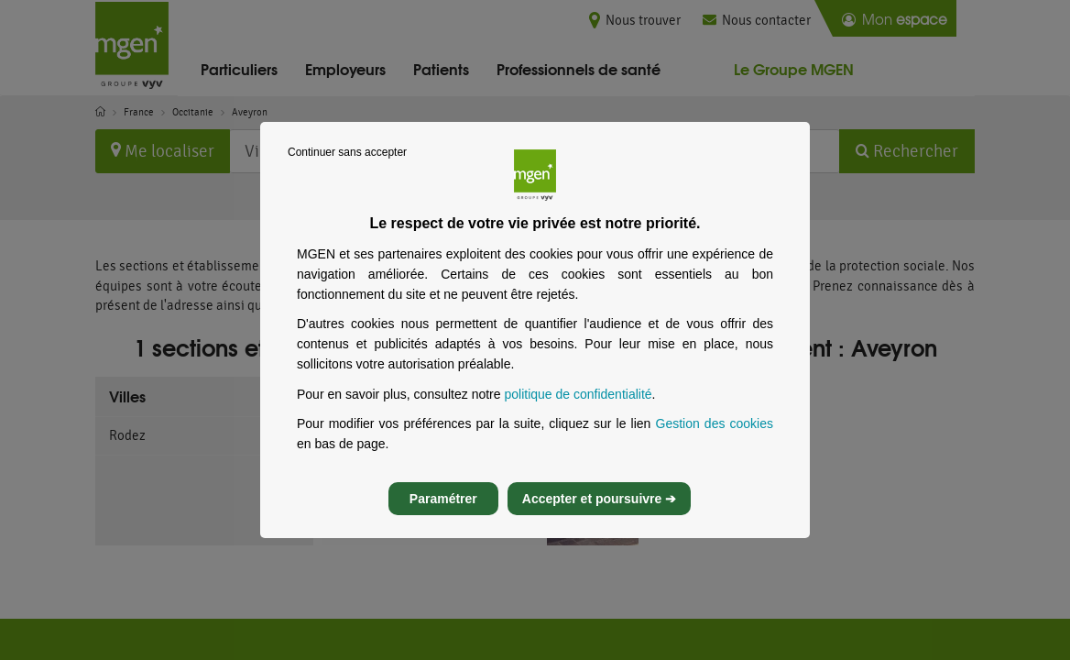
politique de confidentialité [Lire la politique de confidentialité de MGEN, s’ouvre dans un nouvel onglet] (577, 410)
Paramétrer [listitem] (443, 515)
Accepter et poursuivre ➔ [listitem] (599, 515)
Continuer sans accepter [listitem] (347, 168)
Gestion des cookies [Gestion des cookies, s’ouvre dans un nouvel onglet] (715, 440)
